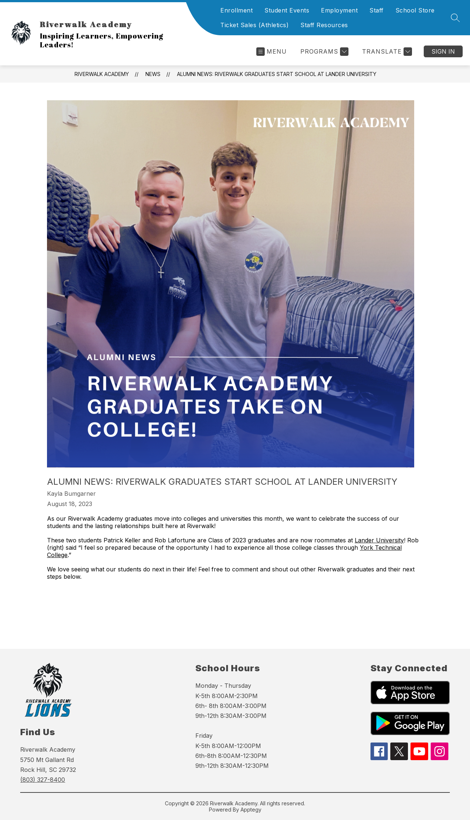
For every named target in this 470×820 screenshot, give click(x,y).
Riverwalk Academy (102, 74)
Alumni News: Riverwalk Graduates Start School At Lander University (276, 74)
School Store (415, 10)
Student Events (286, 10)
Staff (376, 10)
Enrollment (236, 10)
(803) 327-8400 (42, 779)
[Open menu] (271, 51)
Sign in (443, 51)
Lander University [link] (379, 540)
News (152, 74)
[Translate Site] (386, 51)
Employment (339, 10)
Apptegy (251, 809)
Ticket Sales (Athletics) (254, 25)
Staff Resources (324, 25)
